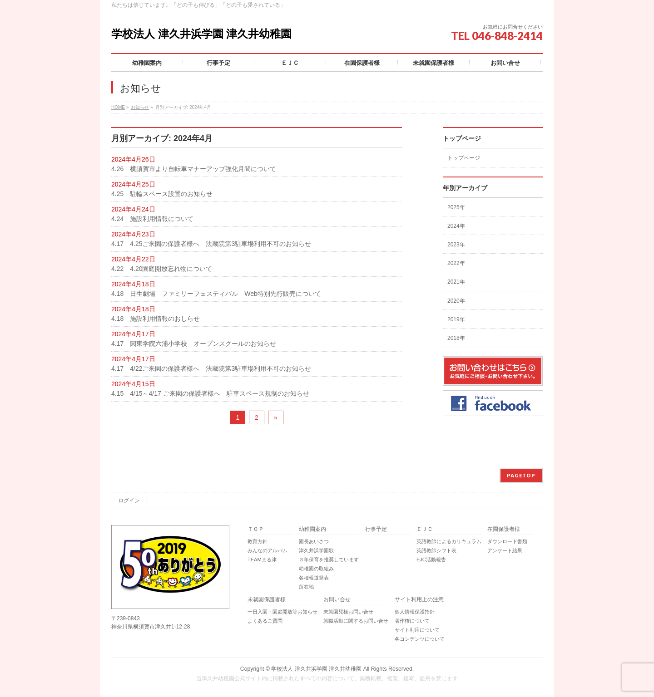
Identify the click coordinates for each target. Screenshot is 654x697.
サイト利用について (417, 630)
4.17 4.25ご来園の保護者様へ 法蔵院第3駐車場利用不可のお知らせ (211, 243)
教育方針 (258, 541)
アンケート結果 (504, 550)
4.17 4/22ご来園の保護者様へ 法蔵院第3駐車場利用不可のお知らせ (211, 368)
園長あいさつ (314, 541)
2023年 (456, 244)
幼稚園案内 (312, 529)
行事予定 (376, 529)
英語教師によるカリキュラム (448, 541)
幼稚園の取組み (316, 568)
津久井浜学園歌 (316, 550)
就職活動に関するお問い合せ (355, 620)
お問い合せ (337, 600)
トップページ (463, 158)
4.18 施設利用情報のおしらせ (155, 318)
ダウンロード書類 (507, 541)
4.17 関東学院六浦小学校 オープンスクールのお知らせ (193, 343)
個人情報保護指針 (415, 611)
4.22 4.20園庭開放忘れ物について (162, 268)
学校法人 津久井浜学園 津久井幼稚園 (201, 34)
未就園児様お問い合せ (348, 611)
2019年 (456, 319)
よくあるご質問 (265, 620)
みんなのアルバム (267, 550)
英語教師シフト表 (436, 550)
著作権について (412, 620)
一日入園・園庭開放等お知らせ (282, 611)
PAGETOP (521, 475)
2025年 (456, 207)
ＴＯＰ (256, 529)
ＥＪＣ (424, 529)
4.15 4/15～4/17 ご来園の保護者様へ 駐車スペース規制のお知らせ (210, 393)
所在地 (306, 586)
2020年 (456, 301)
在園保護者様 (503, 529)
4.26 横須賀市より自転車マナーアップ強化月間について (193, 168)
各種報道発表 (314, 577)
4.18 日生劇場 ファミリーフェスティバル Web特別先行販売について (216, 293)
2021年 (456, 282)
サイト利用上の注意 (419, 600)
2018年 (456, 338)
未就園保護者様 (267, 600)
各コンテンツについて (420, 639)
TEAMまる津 (262, 559)
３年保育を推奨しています (329, 559)
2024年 (456, 226)
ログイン (129, 500)
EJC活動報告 (431, 559)
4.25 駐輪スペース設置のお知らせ (162, 193)
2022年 (456, 263)
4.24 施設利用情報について (152, 218)
